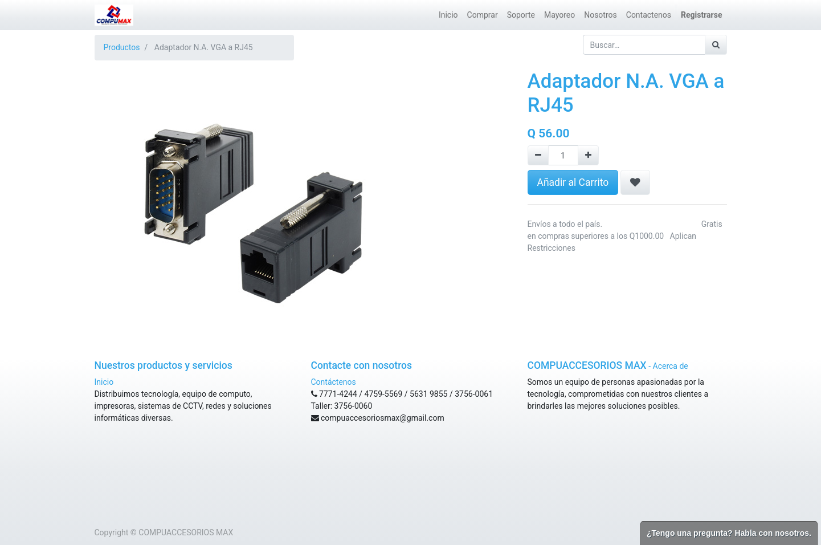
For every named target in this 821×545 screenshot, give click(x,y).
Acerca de (670, 366)
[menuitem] (448, 15)
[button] (635, 182)
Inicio (104, 382)
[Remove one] (538, 155)
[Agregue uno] (588, 155)
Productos (122, 47)
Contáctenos (333, 382)
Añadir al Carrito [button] (573, 182)
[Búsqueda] (716, 45)
